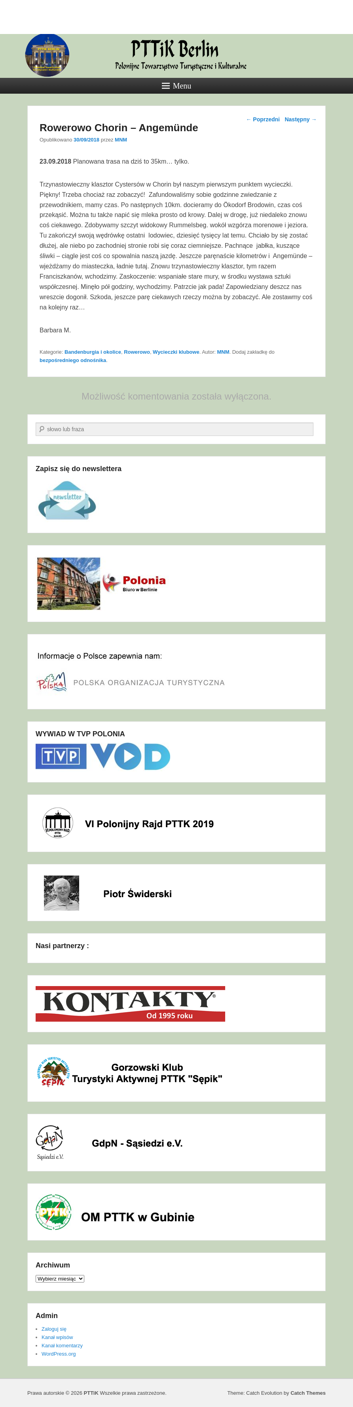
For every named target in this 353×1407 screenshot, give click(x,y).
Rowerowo (137, 352)
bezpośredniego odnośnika (73, 360)
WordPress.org (59, 1354)
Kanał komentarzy (62, 1346)
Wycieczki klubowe (176, 352)
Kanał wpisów (57, 1337)
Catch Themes (308, 1393)
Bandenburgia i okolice (93, 352)
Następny (301, 119)
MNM (121, 140)
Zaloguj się (54, 1329)
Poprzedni (263, 119)
